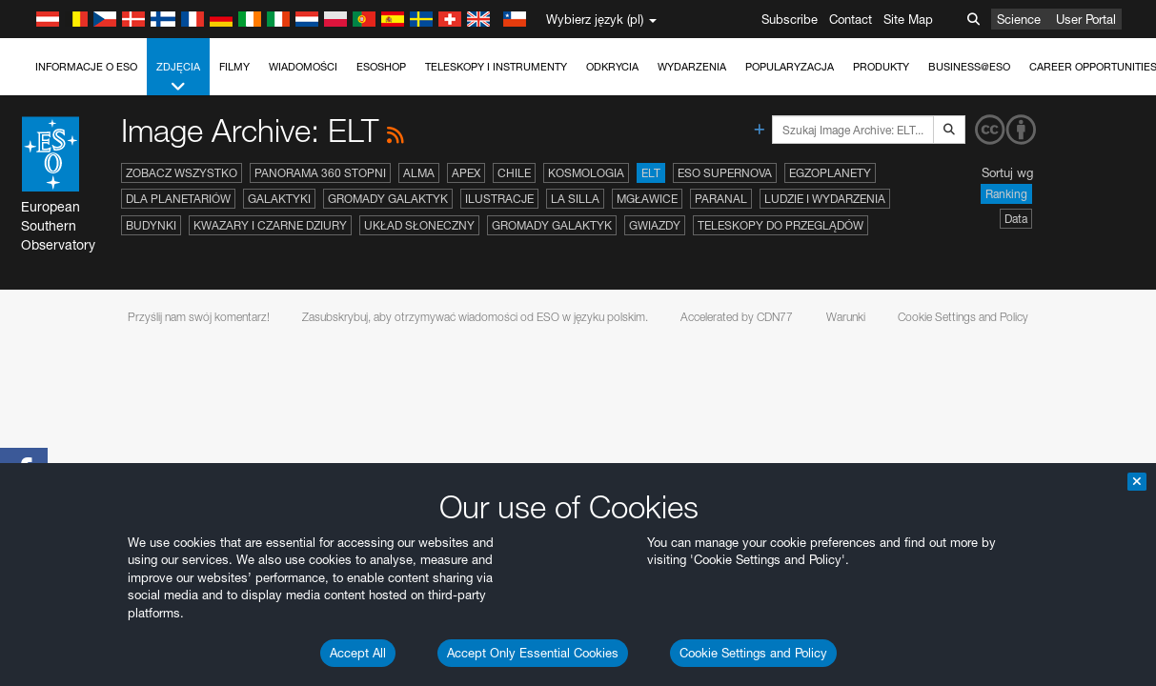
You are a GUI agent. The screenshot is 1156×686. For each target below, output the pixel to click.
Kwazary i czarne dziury (270, 225)
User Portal (1086, 19)
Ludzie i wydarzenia (824, 199)
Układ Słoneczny (419, 225)
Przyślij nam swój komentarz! (199, 317)
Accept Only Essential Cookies (533, 652)
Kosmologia (586, 173)
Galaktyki (279, 199)
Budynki (151, 225)
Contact (850, 19)
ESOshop (381, 66)
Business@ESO (969, 66)
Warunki (845, 317)
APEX (466, 173)
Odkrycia (612, 66)
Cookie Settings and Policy (753, 652)
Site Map (908, 19)
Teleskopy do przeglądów (780, 225)
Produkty (881, 66)
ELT (650, 173)
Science (1019, 19)
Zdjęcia (178, 77)
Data (1015, 219)
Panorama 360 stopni (320, 173)
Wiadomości (303, 66)
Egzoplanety (830, 173)
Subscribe (789, 19)
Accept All (358, 652)
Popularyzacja (789, 66)
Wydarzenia (692, 66)
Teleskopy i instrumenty (496, 66)
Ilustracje (499, 199)
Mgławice (647, 199)
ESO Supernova (725, 173)
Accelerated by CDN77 (736, 317)
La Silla (575, 199)
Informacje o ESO (86, 66)
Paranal (721, 199)
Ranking (1006, 194)
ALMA (419, 173)
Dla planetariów (178, 199)
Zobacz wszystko (181, 173)
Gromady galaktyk (388, 199)
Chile (514, 173)
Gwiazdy (654, 225)
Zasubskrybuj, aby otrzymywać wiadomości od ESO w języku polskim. (475, 317)
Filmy (234, 66)
